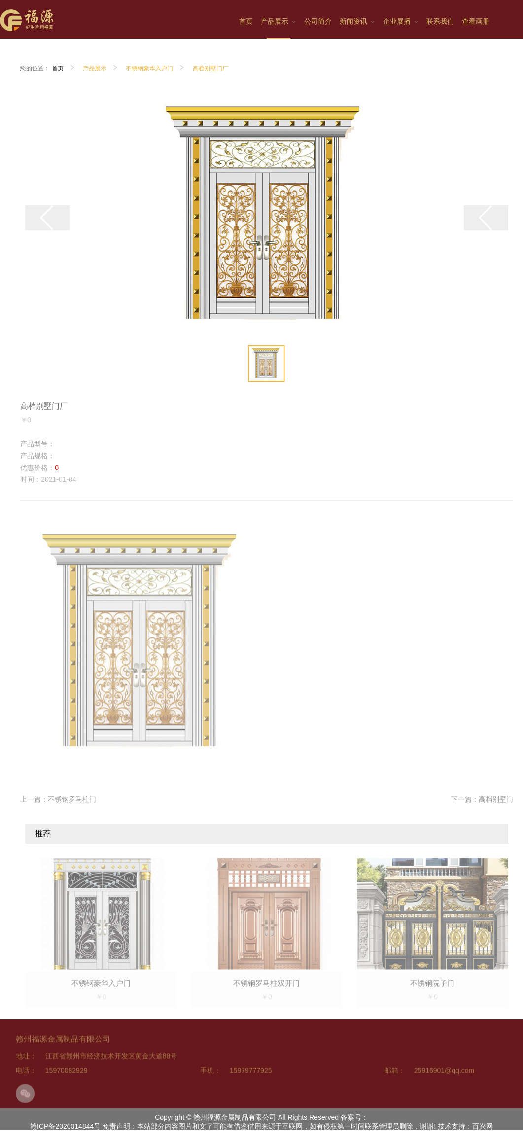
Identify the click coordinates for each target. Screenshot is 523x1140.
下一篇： (482, 799)
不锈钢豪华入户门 (149, 68)
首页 (58, 68)
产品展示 (94, 68)
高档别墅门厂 (210, 68)
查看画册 (475, 21)
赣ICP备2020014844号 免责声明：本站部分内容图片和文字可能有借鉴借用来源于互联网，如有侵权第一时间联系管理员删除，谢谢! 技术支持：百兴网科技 (261, 1130)
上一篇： (58, 799)
